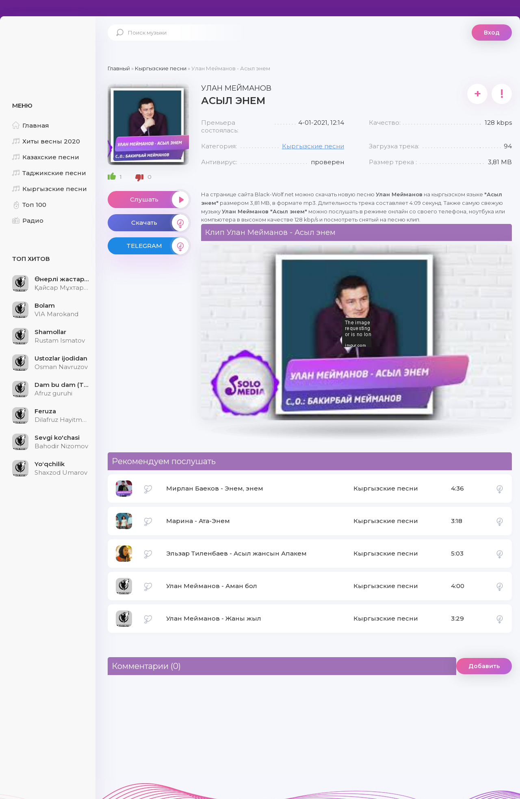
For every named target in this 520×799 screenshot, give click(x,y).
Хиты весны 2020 (46, 141)
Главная (30, 125)
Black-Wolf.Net (48, 42)
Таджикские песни (49, 173)
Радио (27, 220)
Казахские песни (45, 157)
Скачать (160, 222)
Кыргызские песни (49, 189)
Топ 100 (29, 204)
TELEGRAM (157, 245)
